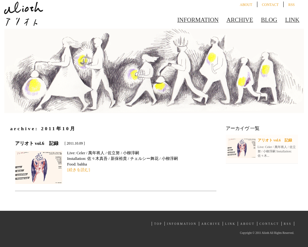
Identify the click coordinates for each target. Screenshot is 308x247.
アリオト (23, 14)
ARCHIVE (239, 20)
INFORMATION (198, 20)
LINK (292, 20)
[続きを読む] (78, 170)
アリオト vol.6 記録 (36, 143)
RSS (291, 5)
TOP (158, 223)
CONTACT (270, 5)
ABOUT (246, 5)
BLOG (269, 20)
